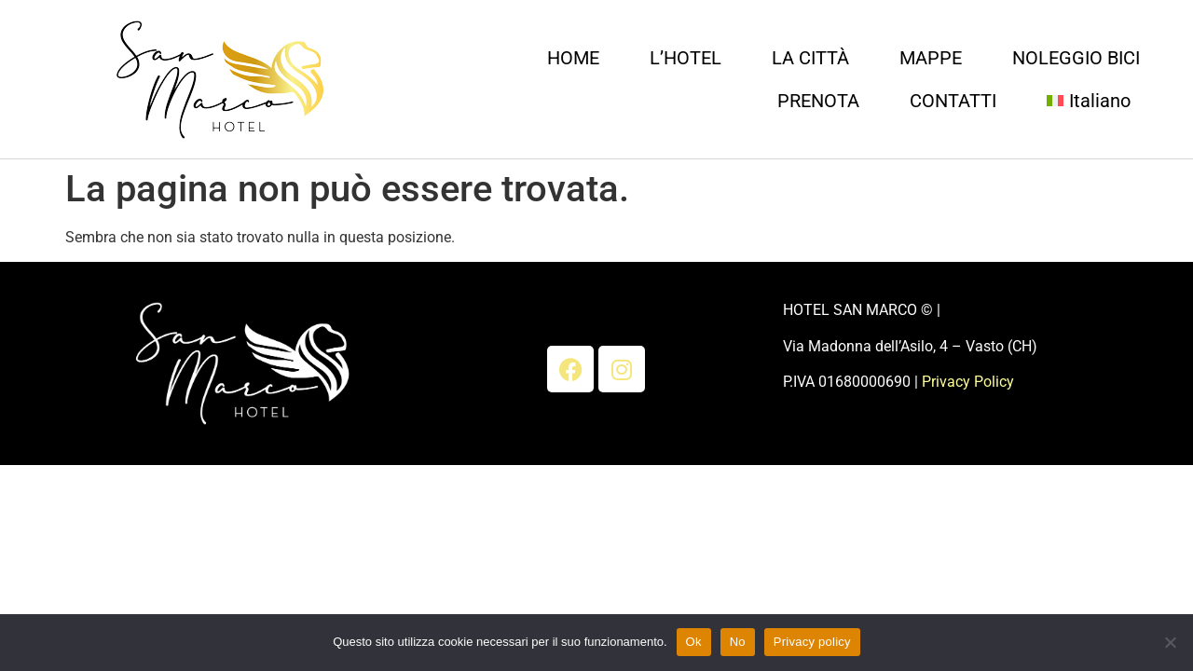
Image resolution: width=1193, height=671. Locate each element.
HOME (573, 58)
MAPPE (930, 58)
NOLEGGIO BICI (1076, 58)
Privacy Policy (968, 381)
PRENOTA (818, 100)
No (738, 642)
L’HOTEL (685, 58)
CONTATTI (953, 100)
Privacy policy (812, 642)
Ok (694, 642)
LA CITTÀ (810, 58)
